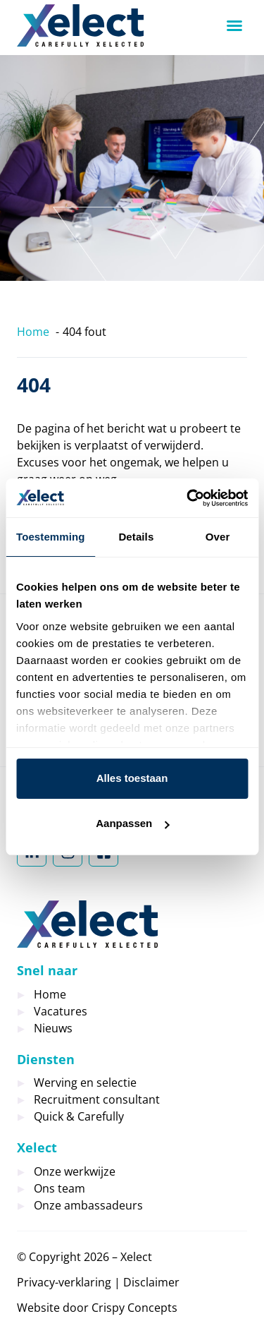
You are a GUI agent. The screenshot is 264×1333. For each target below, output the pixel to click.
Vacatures (60, 1011)
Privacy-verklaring (64, 1282)
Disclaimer (151, 1282)
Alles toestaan (132, 778)
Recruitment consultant (97, 1099)
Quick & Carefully (79, 1116)
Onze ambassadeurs (88, 1205)
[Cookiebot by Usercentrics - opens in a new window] (188, 498)
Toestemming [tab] (50, 537)
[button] (234, 25)
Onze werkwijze (74, 1171)
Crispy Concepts (134, 1307)
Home (50, 994)
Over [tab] (218, 537)
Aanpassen (132, 823)
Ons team (59, 1188)
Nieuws (53, 1028)
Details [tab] (135, 537)
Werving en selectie (85, 1082)
